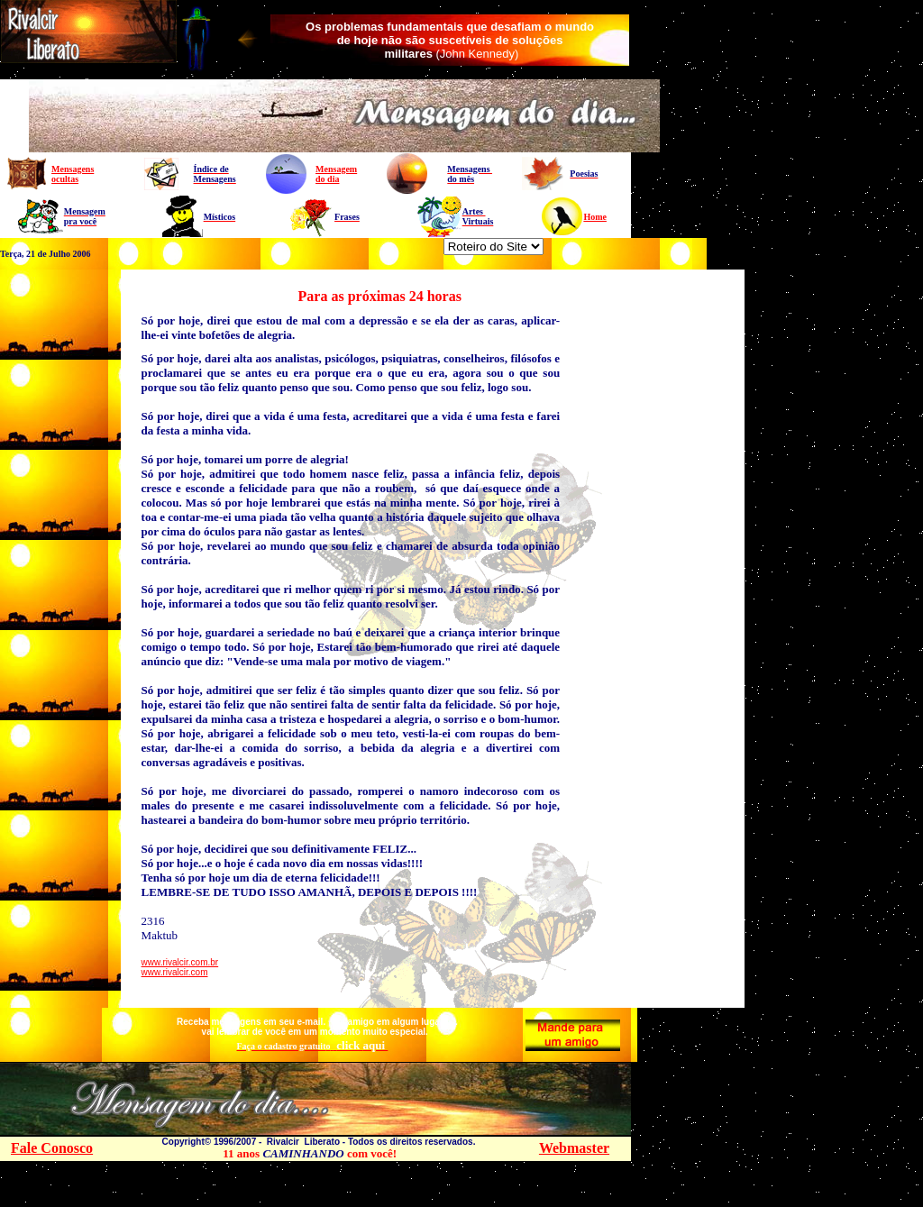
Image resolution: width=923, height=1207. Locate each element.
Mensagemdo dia (336, 174)
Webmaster (574, 1148)
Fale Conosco (52, 1148)
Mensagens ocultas (72, 174)
